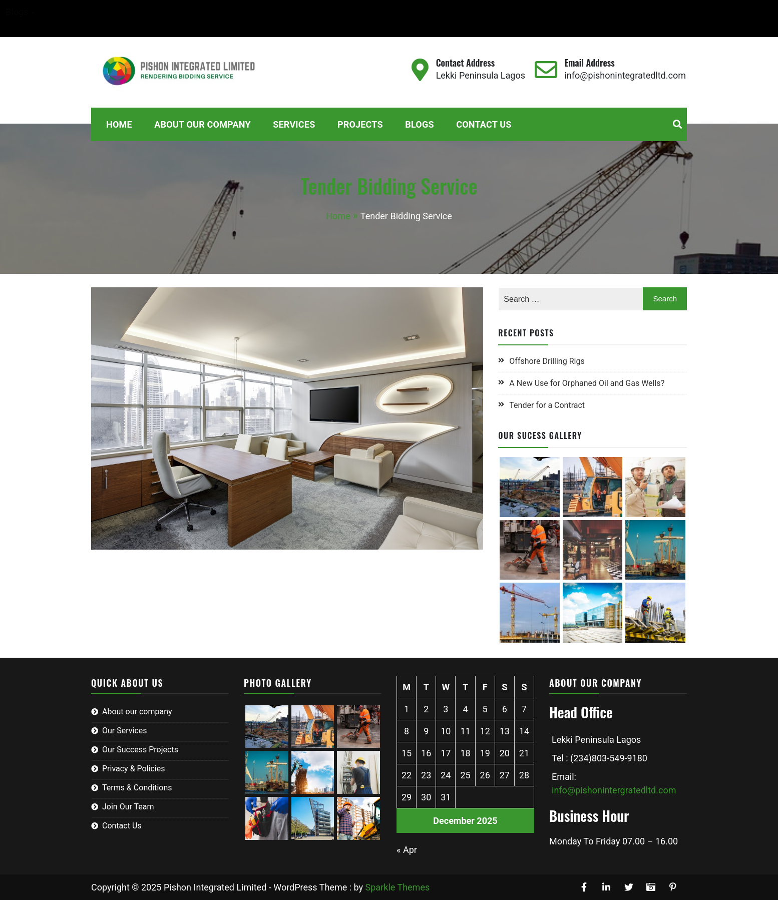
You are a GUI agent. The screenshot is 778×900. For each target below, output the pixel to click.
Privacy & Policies (133, 768)
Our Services (124, 730)
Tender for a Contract (547, 405)
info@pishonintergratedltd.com (614, 790)
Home (89, 12)
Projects (264, 12)
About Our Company (152, 12)
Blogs (302, 12)
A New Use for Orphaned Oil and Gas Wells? (586, 383)
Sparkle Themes (397, 887)
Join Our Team (128, 806)
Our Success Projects (140, 749)
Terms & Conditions (137, 787)
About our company (137, 711)
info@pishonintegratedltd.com (625, 75)
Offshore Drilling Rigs (546, 361)
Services (220, 12)
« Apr (407, 849)
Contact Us (102, 25)
